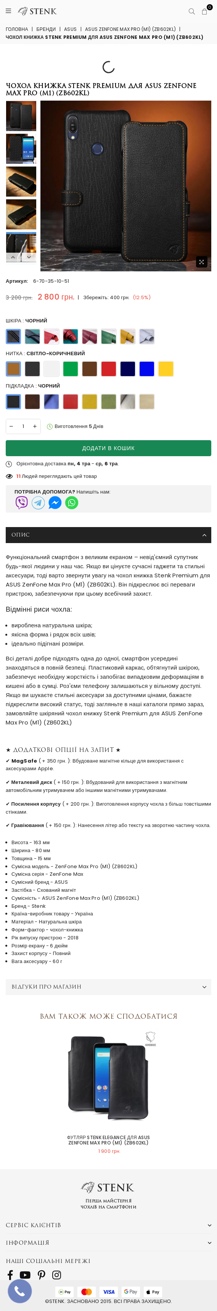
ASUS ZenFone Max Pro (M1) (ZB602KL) (130, 29)
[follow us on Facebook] (10, 1275)
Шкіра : (26, 321)
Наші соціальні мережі (48, 1261)
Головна (17, 29)
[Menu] (8, 11)
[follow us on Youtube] (25, 1275)
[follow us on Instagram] (56, 1275)
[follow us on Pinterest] (41, 1275)
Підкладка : (33, 386)
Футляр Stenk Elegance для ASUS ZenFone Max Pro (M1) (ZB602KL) (108, 1140)
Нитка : (45, 354)
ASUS (70, 29)
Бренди (46, 29)
